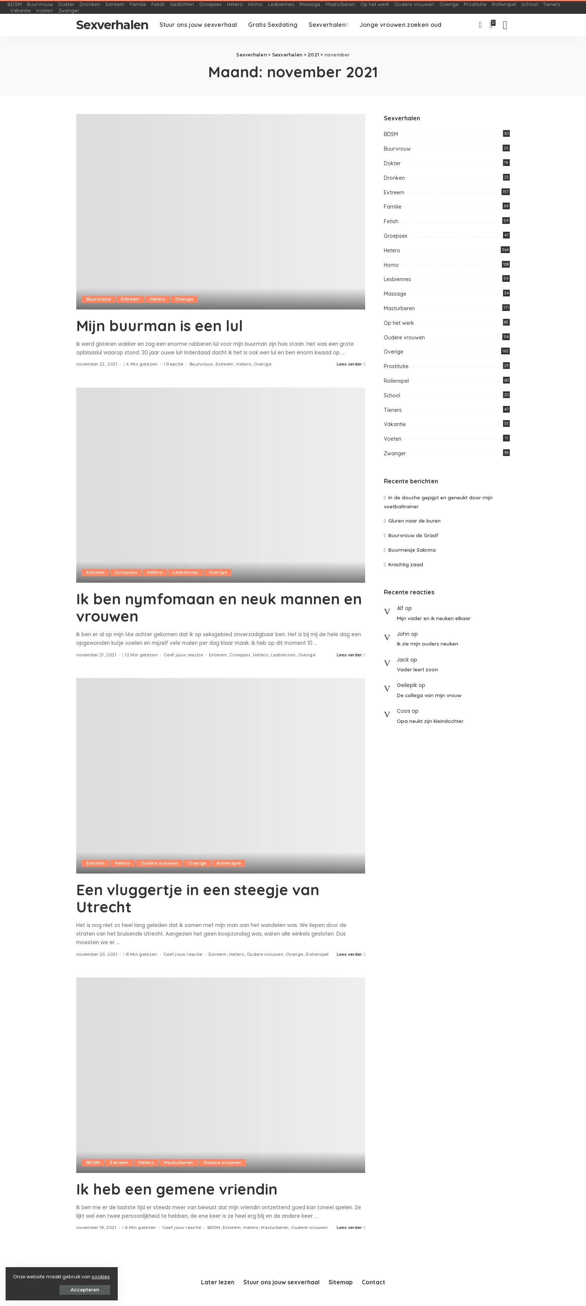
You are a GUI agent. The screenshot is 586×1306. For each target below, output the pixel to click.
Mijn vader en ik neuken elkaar (434, 618)
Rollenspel (229, 863)
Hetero (157, 299)
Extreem (130, 299)
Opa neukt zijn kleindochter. (430, 721)
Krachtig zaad (405, 564)
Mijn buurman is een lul (159, 325)
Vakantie (395, 424)
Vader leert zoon (417, 669)
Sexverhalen (112, 25)
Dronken (394, 178)
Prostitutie (396, 366)
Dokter (392, 163)
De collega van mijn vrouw (429, 695)
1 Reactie (173, 364)
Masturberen (178, 1162)
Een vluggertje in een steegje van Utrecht (197, 898)
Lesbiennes (185, 572)
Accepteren (85, 1290)
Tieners (393, 410)
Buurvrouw (98, 299)
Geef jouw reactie (183, 655)
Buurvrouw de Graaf (413, 535)
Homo (391, 265)
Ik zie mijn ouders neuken (427, 643)
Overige (184, 299)
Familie (392, 206)
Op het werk (399, 323)
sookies (101, 1276)
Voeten (392, 438)
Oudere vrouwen (160, 863)
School (392, 395)
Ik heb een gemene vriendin (176, 1189)
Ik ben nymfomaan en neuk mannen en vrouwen (219, 607)
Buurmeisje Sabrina (412, 549)
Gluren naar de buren (414, 520)
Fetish (391, 221)
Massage (395, 293)
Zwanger (395, 453)
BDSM (93, 1162)
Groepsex (126, 572)
